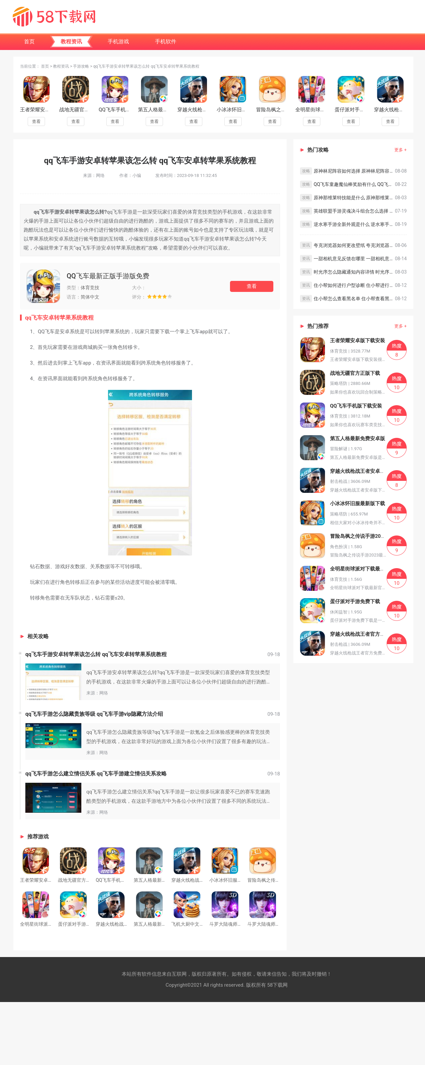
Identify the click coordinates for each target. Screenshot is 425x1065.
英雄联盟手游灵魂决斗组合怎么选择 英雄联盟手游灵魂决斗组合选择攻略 (354, 211)
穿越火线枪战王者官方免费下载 (365, 634)
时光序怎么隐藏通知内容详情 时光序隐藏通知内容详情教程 (354, 272)
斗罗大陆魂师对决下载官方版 (277, 924)
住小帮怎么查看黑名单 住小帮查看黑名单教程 (354, 298)
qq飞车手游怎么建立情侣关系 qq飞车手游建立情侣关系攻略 (96, 773)
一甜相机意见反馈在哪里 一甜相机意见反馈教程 (354, 258)
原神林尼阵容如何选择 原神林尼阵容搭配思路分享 (354, 171)
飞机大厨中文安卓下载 (194, 924)
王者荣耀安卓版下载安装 (47, 110)
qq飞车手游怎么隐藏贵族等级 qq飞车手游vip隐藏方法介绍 (94, 714)
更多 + (400, 149)
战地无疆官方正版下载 (84, 110)
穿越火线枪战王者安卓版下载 (201, 880)
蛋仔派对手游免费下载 (360, 110)
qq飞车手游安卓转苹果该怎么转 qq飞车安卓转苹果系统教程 (96, 654)
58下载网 (277, 985)
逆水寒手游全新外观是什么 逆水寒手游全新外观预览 (354, 224)
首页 (45, 66)
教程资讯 (61, 66)
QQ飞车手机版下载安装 (125, 110)
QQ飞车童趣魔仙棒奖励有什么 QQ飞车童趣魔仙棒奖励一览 (354, 184)
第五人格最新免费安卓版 (165, 110)
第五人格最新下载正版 (157, 924)
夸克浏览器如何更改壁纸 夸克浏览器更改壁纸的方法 (354, 245)
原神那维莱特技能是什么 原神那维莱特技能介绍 (354, 197)
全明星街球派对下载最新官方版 (365, 569)
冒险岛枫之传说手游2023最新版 (365, 536)
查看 (36, 121)
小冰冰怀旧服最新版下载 (244, 110)
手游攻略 (81, 66)
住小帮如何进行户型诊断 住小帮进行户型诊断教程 (354, 285)
